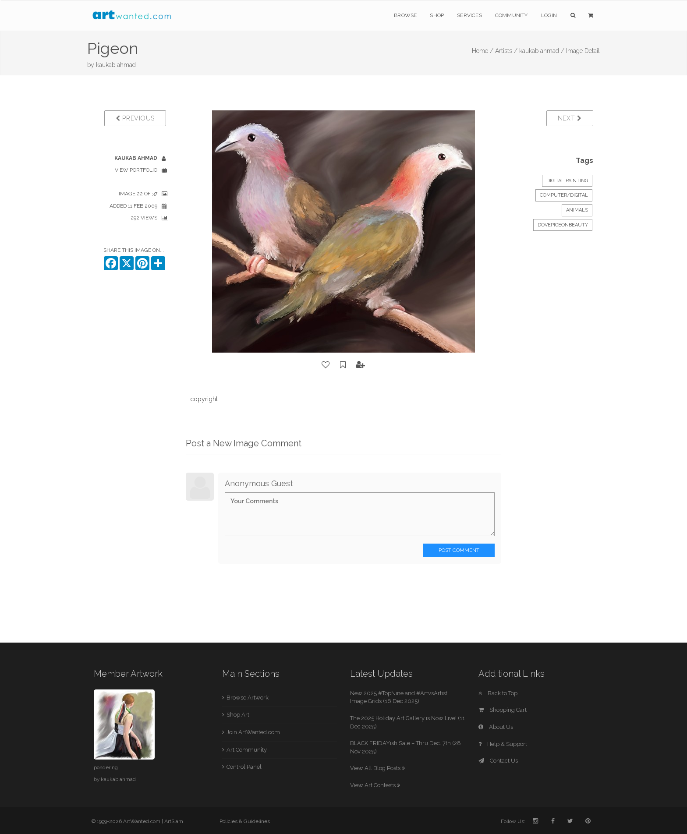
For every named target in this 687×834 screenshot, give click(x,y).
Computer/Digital (564, 195)
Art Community (247, 749)
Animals (577, 210)
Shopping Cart (502, 710)
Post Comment (459, 550)
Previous (135, 118)
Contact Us (498, 760)
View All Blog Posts (377, 768)
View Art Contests (375, 785)
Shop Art (238, 714)
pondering (106, 767)
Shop (437, 15)
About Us (495, 727)
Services (469, 15)
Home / (482, 50)
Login (549, 15)
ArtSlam (173, 821)
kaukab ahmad (116, 64)
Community (511, 15)
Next (570, 118)
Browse (405, 15)
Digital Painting (567, 181)
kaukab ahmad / (541, 50)
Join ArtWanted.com (253, 732)
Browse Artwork (248, 697)
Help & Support (502, 744)
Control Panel (244, 766)
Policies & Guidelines (245, 821)
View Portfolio (136, 170)
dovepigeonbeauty (563, 225)
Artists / (506, 50)
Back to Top (497, 693)
